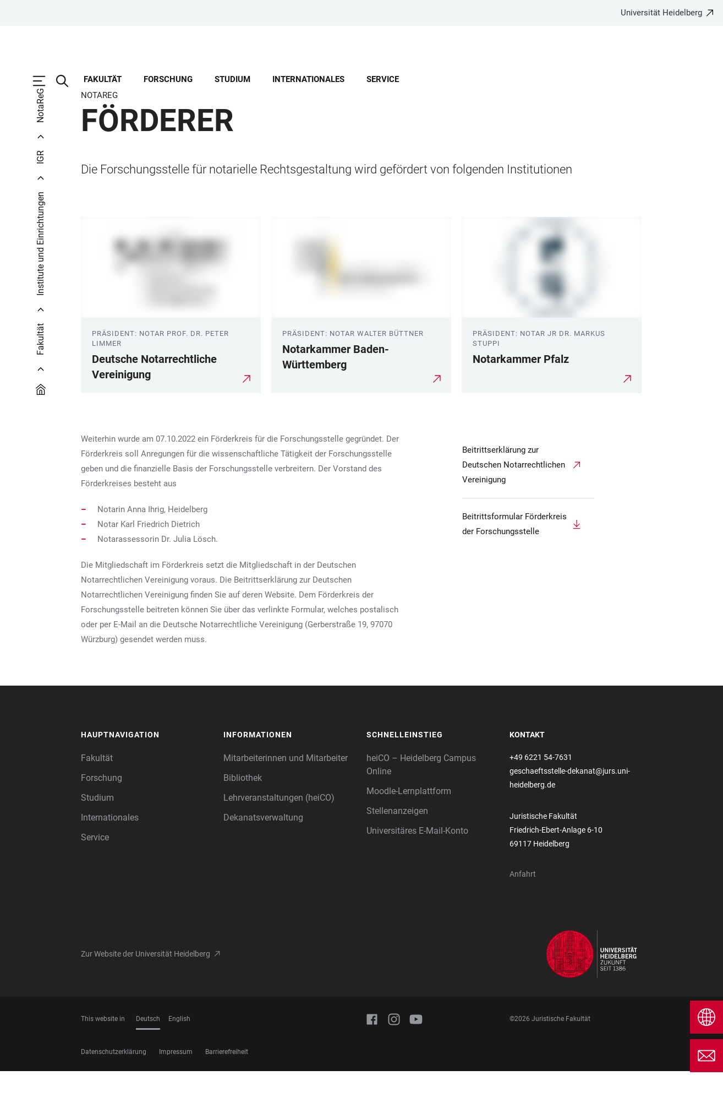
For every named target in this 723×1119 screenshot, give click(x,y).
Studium (232, 79)
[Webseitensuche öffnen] (67, 81)
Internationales (308, 79)
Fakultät (103, 79)
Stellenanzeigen (397, 859)
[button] (147, 783)
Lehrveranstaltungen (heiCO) (279, 845)
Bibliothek (242, 826)
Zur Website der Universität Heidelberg (145, 1001)
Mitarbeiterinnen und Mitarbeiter (285, 806)
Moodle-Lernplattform (408, 839)
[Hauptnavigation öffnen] (44, 81)
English (179, 1067)
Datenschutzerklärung (113, 1100)
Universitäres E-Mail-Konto (417, 878)
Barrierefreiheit (226, 1100)
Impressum (176, 1100)
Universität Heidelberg (661, 13)
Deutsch (148, 1067)
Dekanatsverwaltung (263, 865)
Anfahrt (523, 921)
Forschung (168, 79)
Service (382, 79)
